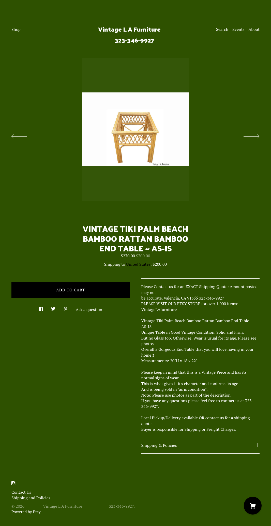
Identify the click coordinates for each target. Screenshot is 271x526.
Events (238, 29)
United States (138, 264)
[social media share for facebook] (41, 308)
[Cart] (253, 506)
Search (222, 29)
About (254, 29)
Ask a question (89, 309)
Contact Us (21, 492)
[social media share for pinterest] (66, 308)
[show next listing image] (247, 135)
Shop (16, 29)
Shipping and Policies (30, 498)
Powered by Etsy (26, 512)
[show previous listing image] (24, 135)
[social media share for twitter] (53, 308)
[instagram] (13, 483)
